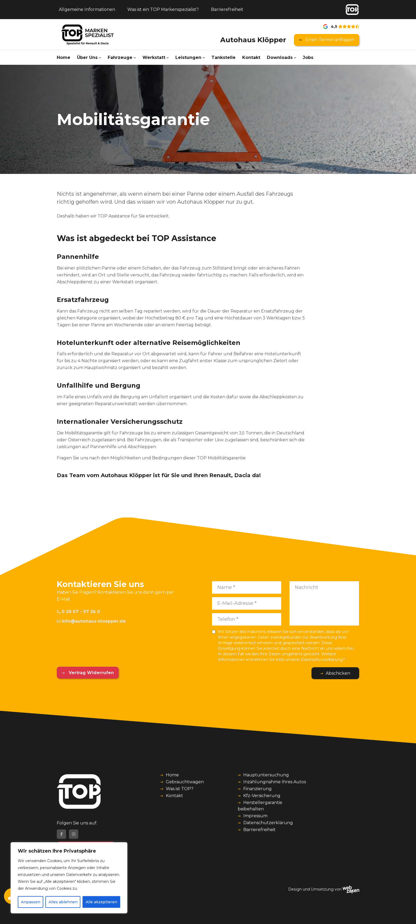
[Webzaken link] (351, 889)
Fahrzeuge (120, 57)
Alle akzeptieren (101, 902)
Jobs (308, 57)
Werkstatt (153, 57)
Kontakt (251, 57)
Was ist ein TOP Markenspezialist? (163, 9)
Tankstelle (223, 57)
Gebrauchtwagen (185, 781)
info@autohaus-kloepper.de (91, 621)
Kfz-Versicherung (261, 795)
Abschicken (338, 673)
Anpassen (30, 902)
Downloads (280, 57)
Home (63, 57)
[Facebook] (61, 834)
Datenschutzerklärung (268, 822)
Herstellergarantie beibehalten (260, 805)
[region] (69, 877)
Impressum (255, 815)
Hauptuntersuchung (266, 774)
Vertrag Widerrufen (90, 672)
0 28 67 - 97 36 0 (78, 611)
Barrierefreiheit (227, 9)
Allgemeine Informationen (87, 9)
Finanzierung (257, 788)
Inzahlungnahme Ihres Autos (274, 781)
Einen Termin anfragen (329, 39)
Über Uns (87, 57)
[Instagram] (73, 834)
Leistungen (188, 57)
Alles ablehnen (63, 902)
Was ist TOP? (179, 788)
